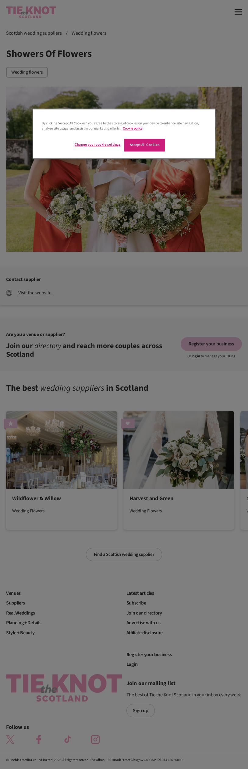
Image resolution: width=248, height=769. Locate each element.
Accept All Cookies (144, 145)
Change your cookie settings (97, 144)
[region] (124, 134)
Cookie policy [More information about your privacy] (132, 128)
